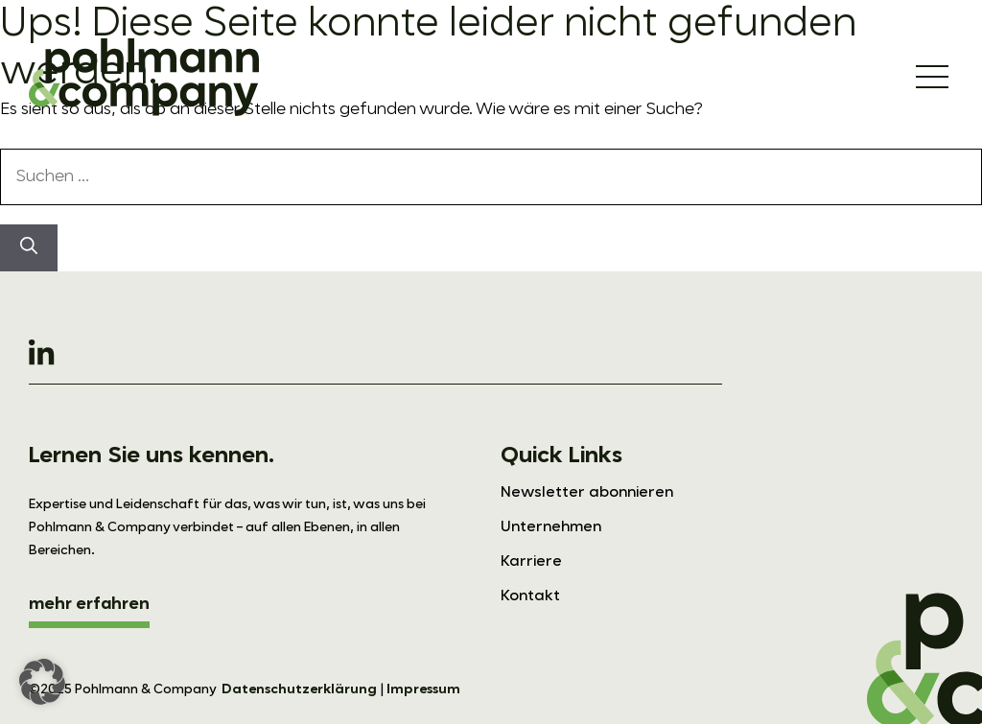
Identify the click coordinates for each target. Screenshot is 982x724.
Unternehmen (551, 527)
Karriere (531, 562)
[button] (42, 682)
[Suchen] (29, 247)
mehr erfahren (89, 604)
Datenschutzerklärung (299, 689)
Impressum (423, 689)
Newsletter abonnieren (587, 493)
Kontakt (530, 596)
